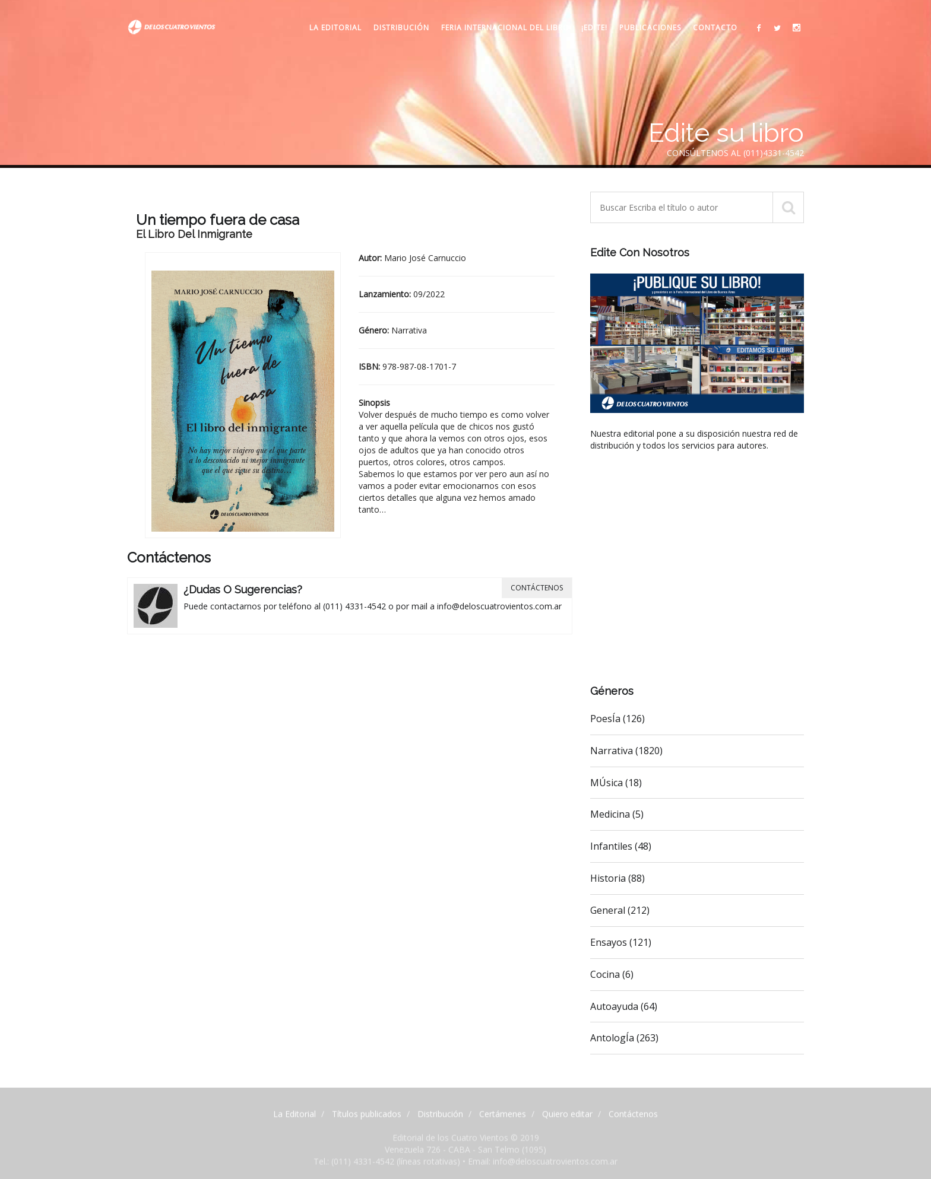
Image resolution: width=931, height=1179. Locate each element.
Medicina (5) (617, 814)
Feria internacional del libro (505, 28)
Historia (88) (617, 878)
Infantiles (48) (620, 846)
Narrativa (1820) (626, 750)
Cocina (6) (612, 974)
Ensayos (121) (620, 942)
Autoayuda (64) (623, 1006)
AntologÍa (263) (624, 1037)
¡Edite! (594, 28)
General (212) (620, 910)
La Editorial (335, 28)
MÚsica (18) (616, 782)
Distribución (401, 28)
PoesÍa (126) (617, 718)
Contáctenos (537, 588)
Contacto (715, 28)
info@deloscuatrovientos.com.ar (499, 606)
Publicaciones (650, 28)
